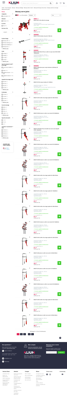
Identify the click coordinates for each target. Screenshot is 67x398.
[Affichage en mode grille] (16, 15)
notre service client (11, 348)
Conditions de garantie (17, 381)
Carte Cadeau (8, 148)
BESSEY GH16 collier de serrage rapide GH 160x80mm (45, 191)
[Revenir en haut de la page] (60, 338)
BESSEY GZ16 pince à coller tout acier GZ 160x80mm (45, 268)
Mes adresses (28, 380)
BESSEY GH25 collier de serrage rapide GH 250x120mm (46, 237)
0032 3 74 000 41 (7, 350)
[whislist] (60, 3)
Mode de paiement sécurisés (18, 374)
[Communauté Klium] (62, 374)
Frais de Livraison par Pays (17, 391)
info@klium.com (7, 358)
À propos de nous (40, 373)
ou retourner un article (37, 348)
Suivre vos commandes (33, 347)
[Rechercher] (37, 3)
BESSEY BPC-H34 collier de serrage (41, 20)
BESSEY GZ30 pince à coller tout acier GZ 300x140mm (45, 315)
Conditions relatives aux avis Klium (40, 376)
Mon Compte (28, 373)
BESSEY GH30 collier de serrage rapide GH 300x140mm (46, 97)
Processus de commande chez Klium (17, 387)
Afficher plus (5, 48)
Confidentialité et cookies (17, 384)
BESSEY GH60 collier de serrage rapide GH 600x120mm (46, 299)
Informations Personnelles (28, 377)
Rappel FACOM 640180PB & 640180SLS (6, 384)
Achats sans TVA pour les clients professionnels (17, 378)
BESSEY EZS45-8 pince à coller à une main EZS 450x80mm (46, 144)
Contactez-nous (6, 373)
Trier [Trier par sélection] (53, 15)
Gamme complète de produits (40, 385)
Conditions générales (16, 393)
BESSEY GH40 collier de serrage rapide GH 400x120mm (46, 175)
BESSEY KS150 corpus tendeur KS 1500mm (43, 82)
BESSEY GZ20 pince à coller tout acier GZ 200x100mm (45, 253)
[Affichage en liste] (17, 15)
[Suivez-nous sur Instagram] (50, 374)
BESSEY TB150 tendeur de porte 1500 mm (43, 36)
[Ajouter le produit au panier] (59, 30)
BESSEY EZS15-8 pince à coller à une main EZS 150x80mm (46, 222)
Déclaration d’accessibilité (39, 379)
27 (29, 334)
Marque (31, 15)
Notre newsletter (6, 378)
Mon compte (31, 345)
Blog (37, 381)
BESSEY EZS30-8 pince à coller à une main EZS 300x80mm (46, 113)
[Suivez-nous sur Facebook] (47, 374)
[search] (50, 3)
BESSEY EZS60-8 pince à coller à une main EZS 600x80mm (46, 284)
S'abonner (61, 352)
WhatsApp (5, 361)
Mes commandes (28, 375)
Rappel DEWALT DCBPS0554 (6, 380)
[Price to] (10, 32)
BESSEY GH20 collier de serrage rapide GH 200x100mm (46, 206)
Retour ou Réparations (5, 376)
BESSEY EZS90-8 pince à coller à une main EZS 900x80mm (46, 159)
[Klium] (14, 3)
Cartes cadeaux (39, 382)
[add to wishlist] (29, 19)
